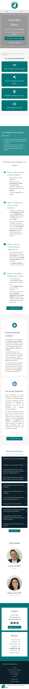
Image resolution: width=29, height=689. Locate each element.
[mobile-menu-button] (22, 11)
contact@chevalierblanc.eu (14, 619)
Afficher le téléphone (14, 42)
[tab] (14, 460)
